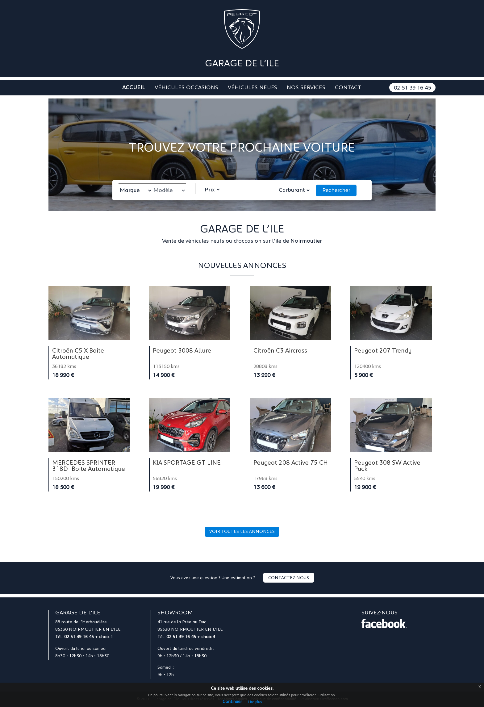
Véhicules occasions (186, 88)
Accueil (133, 88)
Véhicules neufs (252, 88)
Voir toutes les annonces (242, 531)
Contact (348, 88)
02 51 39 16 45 (412, 88)
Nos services (306, 88)
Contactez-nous (288, 578)
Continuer (232, 702)
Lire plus (255, 702)
